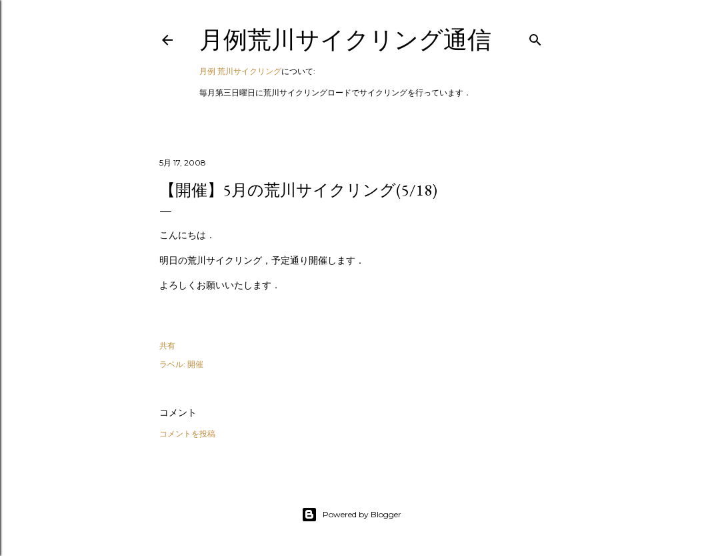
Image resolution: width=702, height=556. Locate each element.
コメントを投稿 (187, 434)
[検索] (535, 37)
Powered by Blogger (351, 515)
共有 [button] (167, 345)
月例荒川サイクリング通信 (345, 39)
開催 (195, 364)
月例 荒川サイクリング (240, 71)
